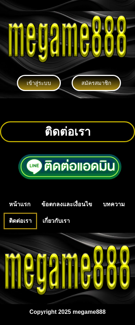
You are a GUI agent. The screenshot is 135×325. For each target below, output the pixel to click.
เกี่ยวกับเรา (56, 221)
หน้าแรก (20, 204)
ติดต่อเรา (20, 221)
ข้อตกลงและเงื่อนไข (66, 204)
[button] (67, 110)
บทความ (114, 204)
